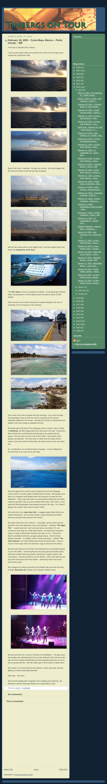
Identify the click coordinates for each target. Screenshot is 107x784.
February (82, 291)
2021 (78, 84)
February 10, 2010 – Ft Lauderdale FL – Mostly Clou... (88, 220)
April (80, 90)
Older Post (63, 769)
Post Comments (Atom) (23, 775)
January (81, 294)
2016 (78, 308)
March (81, 287)
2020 (78, 87)
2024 (78, 74)
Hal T (78, 341)
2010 (78, 328)
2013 (78, 318)
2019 (78, 298)
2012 (78, 321)
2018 (78, 301)
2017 (78, 305)
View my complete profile (86, 344)
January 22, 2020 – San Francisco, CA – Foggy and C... (89, 234)
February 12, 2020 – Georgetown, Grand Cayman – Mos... (90, 206)
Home (36, 769)
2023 (78, 77)
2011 (78, 324)
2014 (78, 314)
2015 (78, 311)
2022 (78, 81)
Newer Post (8, 769)
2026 (78, 67)
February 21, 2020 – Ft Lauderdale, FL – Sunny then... (88, 152)
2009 (78, 331)
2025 (78, 71)
